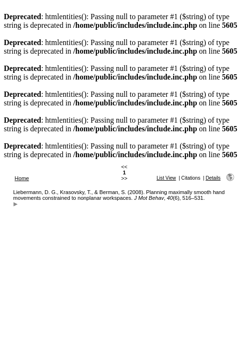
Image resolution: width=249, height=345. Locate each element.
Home (22, 178)
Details (212, 178)
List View (166, 178)
